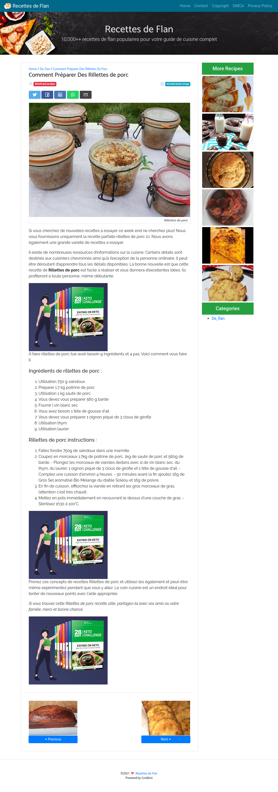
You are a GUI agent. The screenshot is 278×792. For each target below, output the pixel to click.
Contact (201, 5)
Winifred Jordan (45, 84)
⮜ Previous (53, 739)
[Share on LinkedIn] (60, 95)
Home (185, 5)
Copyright (220, 5)
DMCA (238, 5)
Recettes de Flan (26, 6)
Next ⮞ (166, 739)
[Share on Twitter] (35, 95)
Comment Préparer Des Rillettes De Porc (80, 69)
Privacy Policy (260, 5)
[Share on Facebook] (47, 95)
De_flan (45, 69)
